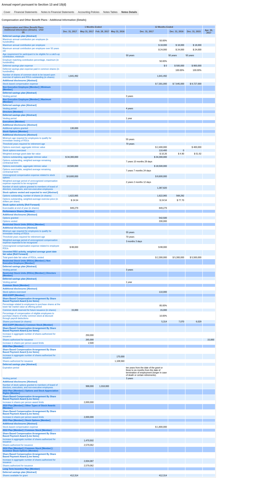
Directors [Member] (13, 111)
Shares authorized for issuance (18, 339)
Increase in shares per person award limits (23, 343)
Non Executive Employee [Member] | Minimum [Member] (27, 88)
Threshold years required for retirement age (24, 144)
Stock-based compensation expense (20, 83)
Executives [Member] (14, 121)
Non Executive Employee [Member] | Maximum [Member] (27, 100)
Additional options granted (15, 128)
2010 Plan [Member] (13, 346)
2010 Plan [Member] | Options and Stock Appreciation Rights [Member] (30, 391)
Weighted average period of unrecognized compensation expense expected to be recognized (30, 182)
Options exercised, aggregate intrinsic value (24, 147)
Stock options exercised (14, 150)
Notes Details (129, 12)
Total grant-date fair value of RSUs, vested (23, 257)
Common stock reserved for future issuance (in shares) (29, 310)
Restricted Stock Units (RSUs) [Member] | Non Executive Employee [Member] (27, 261)
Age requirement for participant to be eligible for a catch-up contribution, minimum (31, 55)
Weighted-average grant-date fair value (22, 153)
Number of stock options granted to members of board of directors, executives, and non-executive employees (30, 187)
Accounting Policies (88, 12)
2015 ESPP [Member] (13, 295)
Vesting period (10, 96)
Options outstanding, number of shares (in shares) (27, 195)
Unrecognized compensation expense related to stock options (29, 176)
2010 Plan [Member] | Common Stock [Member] (27, 430)
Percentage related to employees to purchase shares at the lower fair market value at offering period (31, 305)
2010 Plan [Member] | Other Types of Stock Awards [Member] (29, 406)
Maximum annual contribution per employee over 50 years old (31, 49)
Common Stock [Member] (16, 285)
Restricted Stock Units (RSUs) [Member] (23, 224)
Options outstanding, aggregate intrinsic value (25, 157)
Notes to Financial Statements (57, 12)
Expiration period (11, 367)
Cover (7, 12)
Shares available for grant (15, 475)
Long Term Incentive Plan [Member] (21, 469)
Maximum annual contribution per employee (24, 45)
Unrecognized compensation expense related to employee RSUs (31, 247)
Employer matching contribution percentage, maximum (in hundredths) (31, 61)
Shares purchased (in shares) (17, 321)
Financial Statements (25, 12)
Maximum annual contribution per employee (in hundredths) (25, 40)
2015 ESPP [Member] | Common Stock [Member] (28, 325)
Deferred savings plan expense (18, 65)
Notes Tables (110, 12)
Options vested (10, 221)
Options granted (10, 218)
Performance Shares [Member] (19, 211)
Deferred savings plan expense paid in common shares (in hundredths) (31, 70)
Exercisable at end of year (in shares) (21, 208)
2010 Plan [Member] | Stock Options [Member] (26, 420)
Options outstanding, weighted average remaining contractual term (27, 161)
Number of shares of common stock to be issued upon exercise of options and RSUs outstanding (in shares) (29, 75)
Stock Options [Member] (15, 131)
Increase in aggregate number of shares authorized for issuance (29, 335)
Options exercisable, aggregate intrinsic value (25, 166)
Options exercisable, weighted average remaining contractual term (27, 170)
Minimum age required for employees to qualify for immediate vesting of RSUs (27, 139)
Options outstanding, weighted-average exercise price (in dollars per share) (30, 200)
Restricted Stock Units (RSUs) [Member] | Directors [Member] (29, 274)
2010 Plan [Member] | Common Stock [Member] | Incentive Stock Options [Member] (28, 449)
